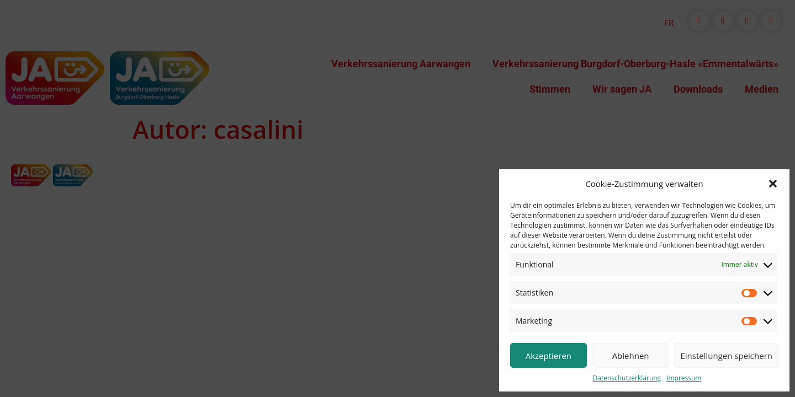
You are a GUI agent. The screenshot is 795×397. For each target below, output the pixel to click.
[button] (772, 183)
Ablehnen (630, 355)
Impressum (683, 378)
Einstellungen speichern (726, 355)
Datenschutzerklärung (627, 378)
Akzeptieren (548, 355)
